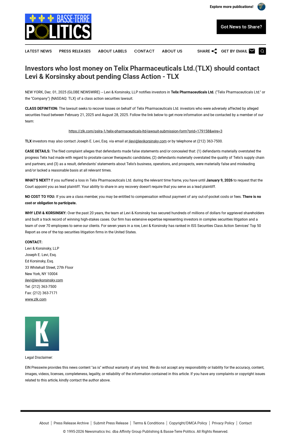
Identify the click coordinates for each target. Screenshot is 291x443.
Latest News (38, 51)
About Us (172, 51)
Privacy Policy (223, 423)
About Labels (112, 51)
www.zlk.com (35, 299)
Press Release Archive (71, 423)
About (44, 423)
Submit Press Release (110, 423)
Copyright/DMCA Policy (188, 423)
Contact (144, 51)
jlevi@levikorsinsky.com (148, 141)
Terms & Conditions (148, 423)
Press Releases (75, 51)
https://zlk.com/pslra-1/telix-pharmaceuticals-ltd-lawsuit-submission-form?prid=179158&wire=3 (145, 131)
